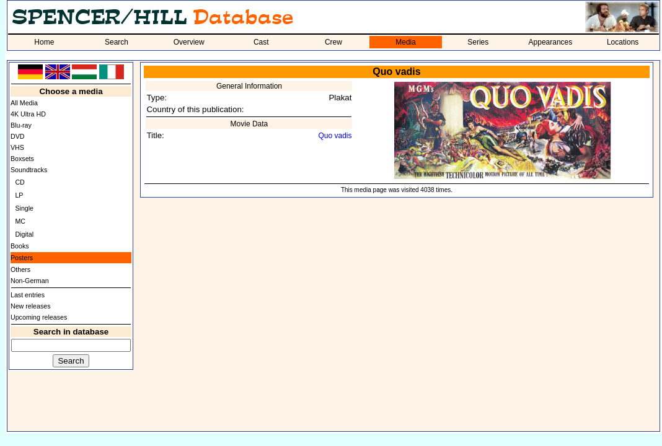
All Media (24, 103)
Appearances (551, 42)
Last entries (28, 295)
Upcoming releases (39, 317)
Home (44, 42)
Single (24, 208)
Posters (22, 257)
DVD (18, 136)
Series (477, 42)
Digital (24, 234)
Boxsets (22, 158)
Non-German (30, 280)
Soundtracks (29, 169)
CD (19, 182)
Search (116, 42)
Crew (333, 42)
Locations (622, 42)
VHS (17, 147)
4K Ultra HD (28, 114)
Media (405, 42)
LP (19, 195)
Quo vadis (334, 135)
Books (20, 246)
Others (20, 269)
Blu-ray (21, 125)
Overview (189, 42)
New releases (31, 306)
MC (20, 221)
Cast (261, 42)
